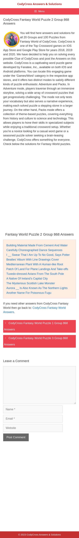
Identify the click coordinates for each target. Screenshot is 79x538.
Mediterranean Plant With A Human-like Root (34, 264)
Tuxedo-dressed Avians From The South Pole (35, 273)
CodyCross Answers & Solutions (39, 4)
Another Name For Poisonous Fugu (28, 292)
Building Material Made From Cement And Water (37, 245)
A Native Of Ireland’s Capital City (27, 278)
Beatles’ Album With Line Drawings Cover (32, 259)
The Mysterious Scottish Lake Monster (30, 283)
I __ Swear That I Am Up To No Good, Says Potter (38, 254)
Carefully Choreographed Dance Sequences (34, 250)
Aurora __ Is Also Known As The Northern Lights (37, 288)
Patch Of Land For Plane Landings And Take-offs (37, 269)
